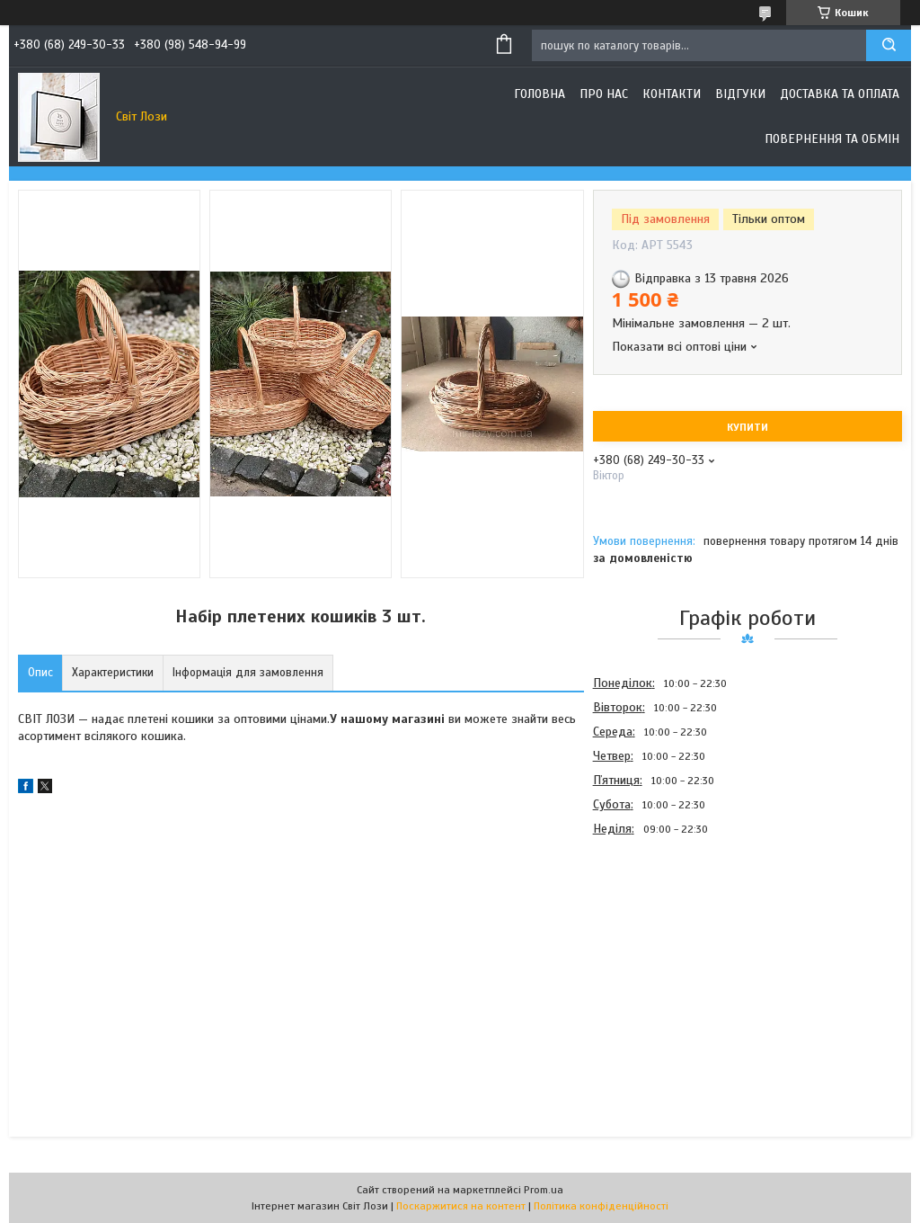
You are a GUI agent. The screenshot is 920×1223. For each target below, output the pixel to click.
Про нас (603, 94)
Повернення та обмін (832, 139)
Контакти (671, 94)
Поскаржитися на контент (461, 1206)
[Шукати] (888, 45)
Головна (539, 94)
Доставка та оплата (839, 94)
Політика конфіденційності (601, 1206)
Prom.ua (543, 1189)
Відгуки (740, 94)
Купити (747, 427)
